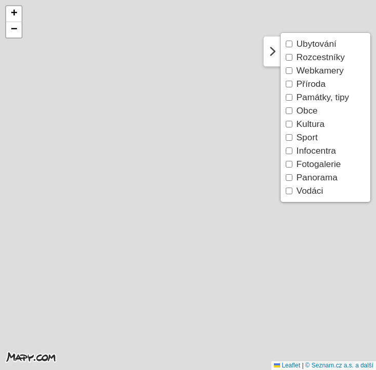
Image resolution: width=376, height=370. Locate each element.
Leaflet (287, 365)
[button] (14, 14)
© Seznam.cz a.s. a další (339, 365)
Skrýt (272, 51)
